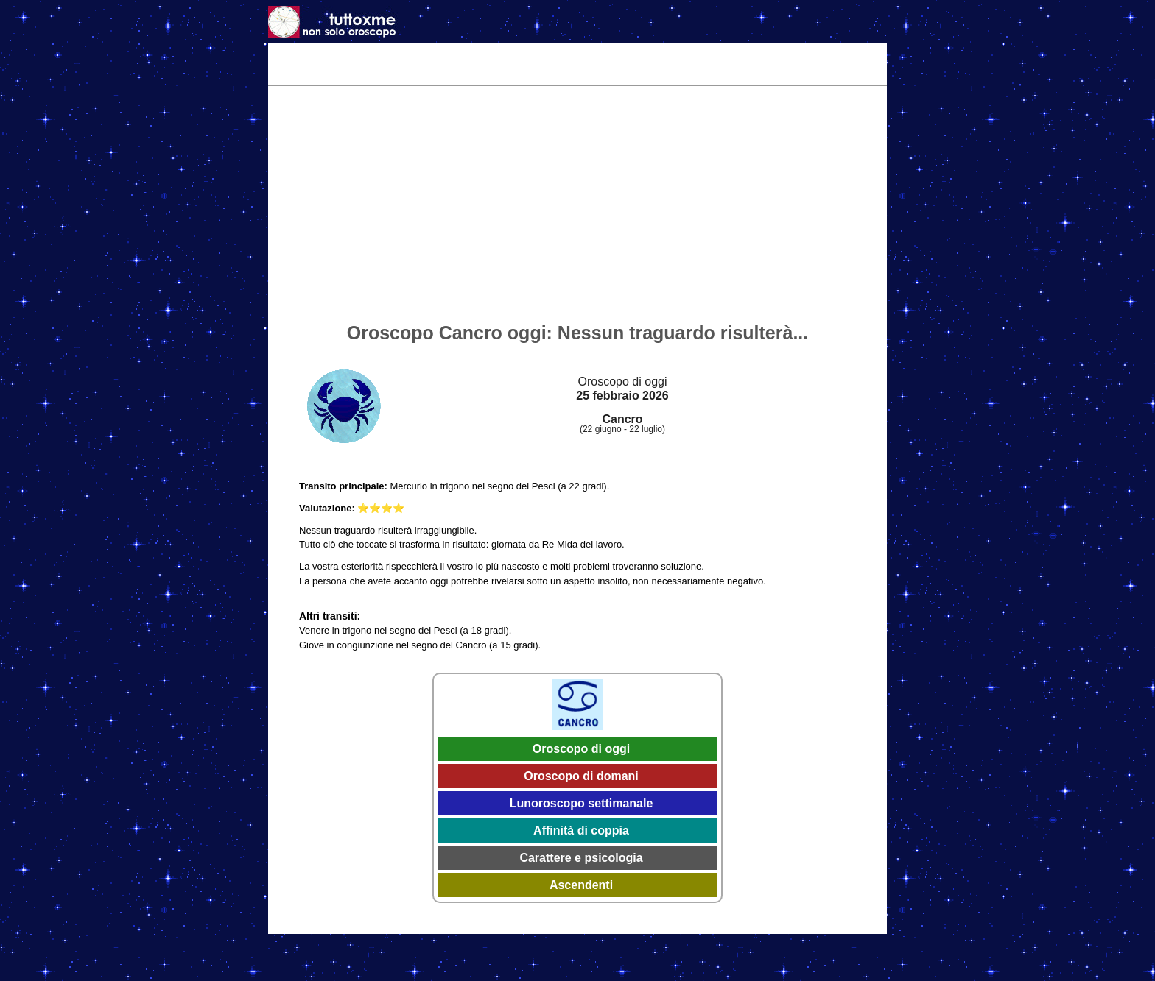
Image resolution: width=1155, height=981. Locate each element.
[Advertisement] (577, 207)
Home (289, 53)
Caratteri (740, 53)
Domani (452, 53)
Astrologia (678, 53)
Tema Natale (349, 53)
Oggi (406, 53)
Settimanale (517, 53)
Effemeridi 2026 (599, 53)
